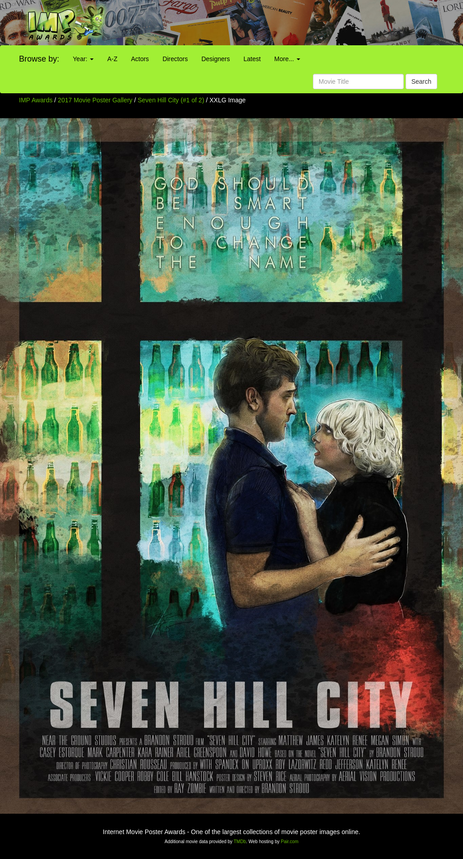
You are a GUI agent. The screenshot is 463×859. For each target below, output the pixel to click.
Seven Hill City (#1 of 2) (171, 100)
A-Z (112, 58)
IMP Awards (35, 100)
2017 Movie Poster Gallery (95, 100)
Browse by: (39, 58)
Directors (175, 58)
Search (421, 81)
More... (287, 58)
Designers (215, 58)
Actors (140, 58)
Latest (251, 58)
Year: (83, 58)
